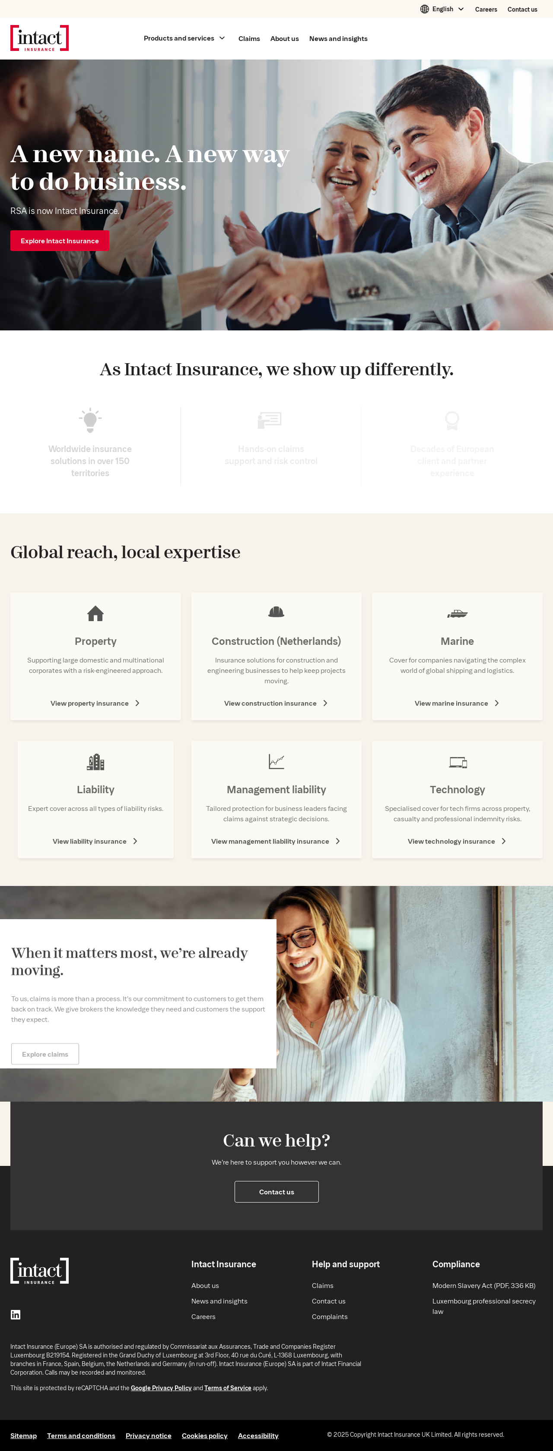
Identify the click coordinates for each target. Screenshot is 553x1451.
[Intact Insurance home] (39, 39)
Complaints (330, 1316)
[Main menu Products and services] (184, 38)
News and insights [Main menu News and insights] (338, 38)
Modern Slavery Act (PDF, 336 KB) (484, 1285)
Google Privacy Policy (161, 1387)
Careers (486, 9)
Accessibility (258, 1435)
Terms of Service (227, 1387)
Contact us (522, 9)
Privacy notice (149, 1435)
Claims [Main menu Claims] (249, 38)
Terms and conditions (81, 1435)
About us (205, 1285)
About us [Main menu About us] (284, 38)
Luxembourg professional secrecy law (484, 1306)
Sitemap (23, 1435)
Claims (323, 1285)
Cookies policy (205, 1435)
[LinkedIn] (15, 1316)
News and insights (219, 1301)
